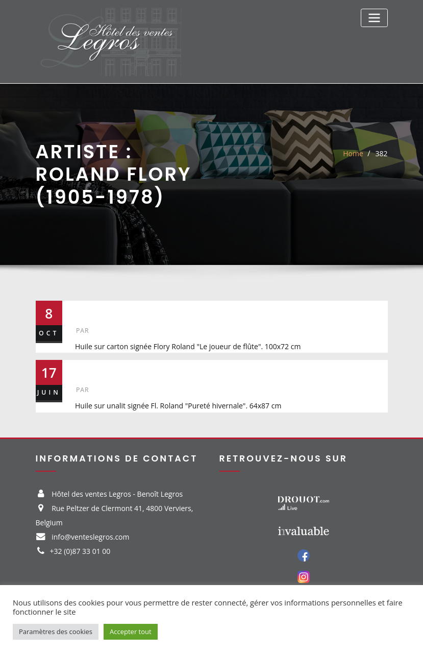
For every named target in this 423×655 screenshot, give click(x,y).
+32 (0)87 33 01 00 (80, 551)
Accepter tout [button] (131, 631)
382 (381, 153)
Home (353, 153)
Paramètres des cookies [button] (55, 631)
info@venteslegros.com (90, 537)
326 (90, 368)
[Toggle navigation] (374, 18)
